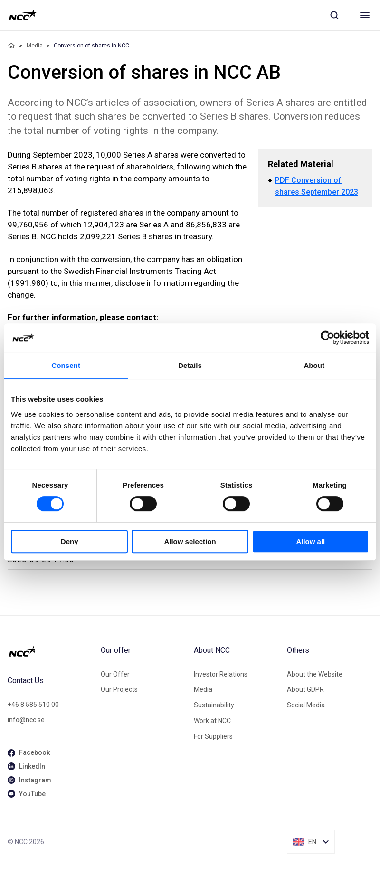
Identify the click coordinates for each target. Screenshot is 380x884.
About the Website (314, 674)
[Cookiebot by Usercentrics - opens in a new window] (327, 337)
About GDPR (305, 689)
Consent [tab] (65, 365)
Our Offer (115, 674)
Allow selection (190, 541)
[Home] (11, 45)
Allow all (310, 541)
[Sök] (334, 15)
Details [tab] (190, 365)
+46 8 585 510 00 (33, 704)
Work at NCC (212, 720)
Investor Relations (220, 674)
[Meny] (365, 15)
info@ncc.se (26, 720)
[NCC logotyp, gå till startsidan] (22, 15)
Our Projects (119, 689)
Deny (69, 541)
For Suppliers (213, 736)
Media (35, 45)
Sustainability (214, 705)
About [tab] (314, 365)
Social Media (306, 705)
